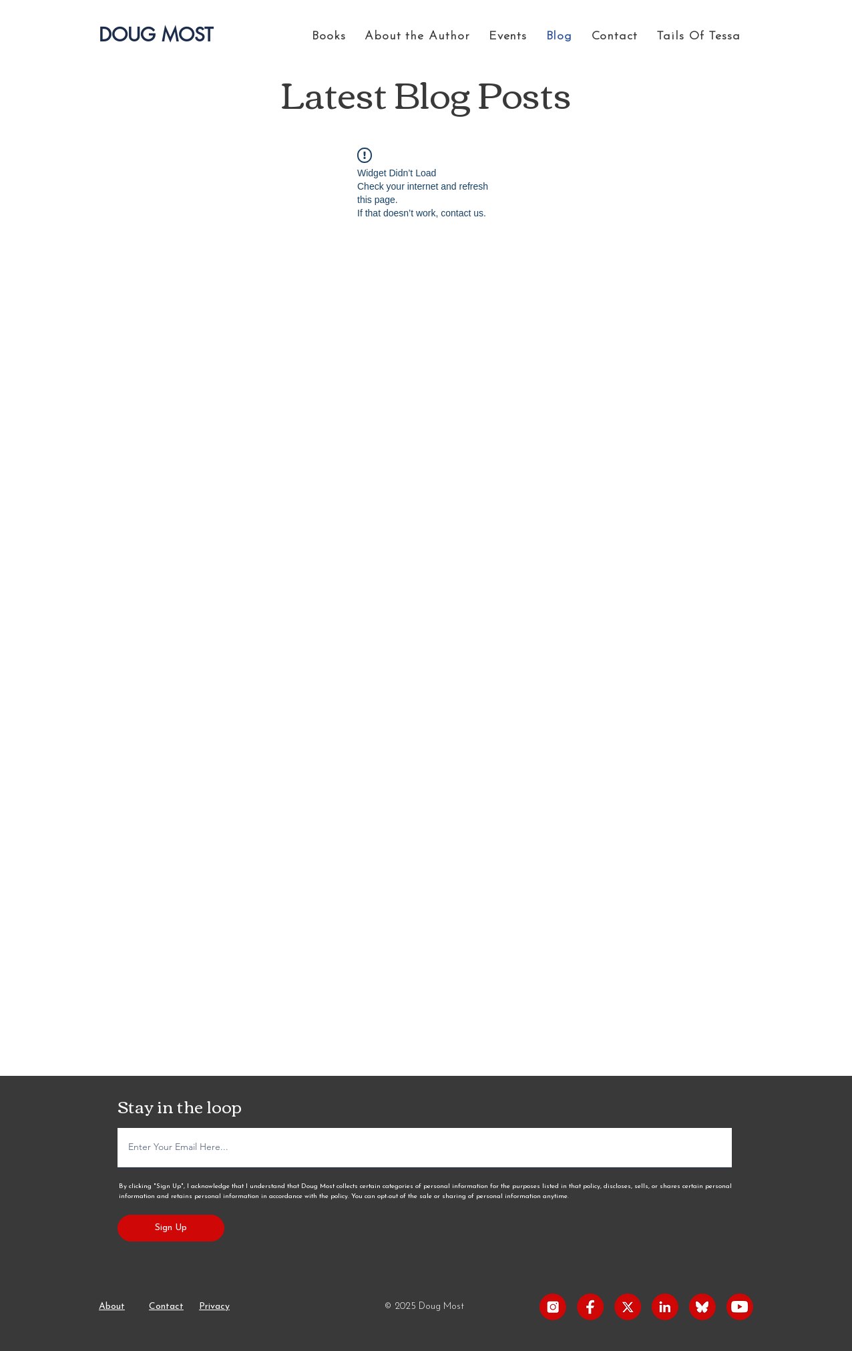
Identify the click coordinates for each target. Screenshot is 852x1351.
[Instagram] (553, 1307)
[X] (627, 1307)
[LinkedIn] (665, 1307)
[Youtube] (739, 1307)
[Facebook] (590, 1307)
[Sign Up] (171, 1228)
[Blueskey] (702, 1307)
